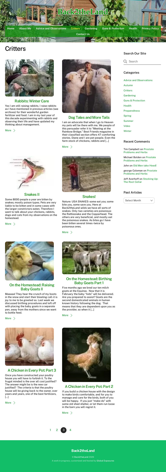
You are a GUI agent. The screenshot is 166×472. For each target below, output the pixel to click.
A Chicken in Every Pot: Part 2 (89, 386)
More (8, 130)
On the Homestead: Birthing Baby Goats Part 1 (89, 281)
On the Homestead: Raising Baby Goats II (31, 287)
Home (10, 28)
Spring (127, 115)
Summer (128, 121)
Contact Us (83, 34)
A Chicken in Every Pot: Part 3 (32, 370)
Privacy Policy (150, 28)
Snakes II (31, 194)
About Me (25, 28)
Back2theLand (81, 457)
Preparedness (132, 110)
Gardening (91, 28)
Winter (127, 131)
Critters (75, 28)
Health (133, 28)
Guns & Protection (113, 28)
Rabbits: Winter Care (32, 101)
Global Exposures (105, 461)
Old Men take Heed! (144, 165)
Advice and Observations (51, 28)
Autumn (128, 85)
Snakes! (89, 196)
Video (127, 126)
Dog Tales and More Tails (89, 117)
